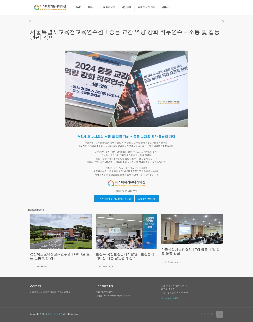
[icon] (212, 313)
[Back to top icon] (219, 314)
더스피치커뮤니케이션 (52, 314)
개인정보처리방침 (169, 298)
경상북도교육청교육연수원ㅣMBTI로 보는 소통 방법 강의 (60, 256)
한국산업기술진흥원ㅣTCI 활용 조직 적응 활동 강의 (190, 251)
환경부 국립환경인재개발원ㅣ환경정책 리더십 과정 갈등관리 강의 (125, 256)
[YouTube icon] (205, 313)
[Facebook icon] (201, 313)
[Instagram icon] (208, 313)
